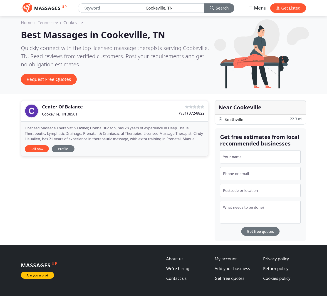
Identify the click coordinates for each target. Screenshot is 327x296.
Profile (63, 149)
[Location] (173, 8)
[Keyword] (110, 8)
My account (226, 258)
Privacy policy (276, 258)
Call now (36, 149)
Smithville (260, 119)
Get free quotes (260, 231)
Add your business (232, 268)
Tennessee (48, 22)
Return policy (275, 268)
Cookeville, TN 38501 (59, 114)
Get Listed (288, 8)
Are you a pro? (37, 275)
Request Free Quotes (49, 79)
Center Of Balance (62, 107)
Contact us (176, 278)
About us (174, 258)
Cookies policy (276, 278)
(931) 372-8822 (192, 113)
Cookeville (73, 22)
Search (219, 8)
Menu (257, 8)
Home (26, 22)
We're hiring (177, 268)
